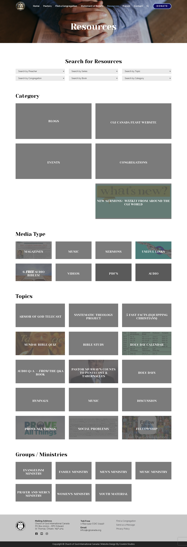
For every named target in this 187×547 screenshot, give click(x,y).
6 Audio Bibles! (34, 273)
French (126, 6)
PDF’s (113, 273)
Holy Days (146, 373)
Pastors (47, 6)
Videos (73, 273)
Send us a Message (125, 525)
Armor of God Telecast (40, 316)
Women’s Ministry (73, 494)
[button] (148, 6)
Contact (138, 6)
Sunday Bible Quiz (40, 344)
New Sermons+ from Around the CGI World (133, 202)
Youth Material (113, 494)
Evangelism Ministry (33, 471)
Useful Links (153, 251)
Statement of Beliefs (92, 6)
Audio (153, 273)
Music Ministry (153, 472)
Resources (113, 6)
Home (36, 6)
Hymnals (40, 401)
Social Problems (93, 429)
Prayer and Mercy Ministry (33, 493)
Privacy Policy (123, 529)
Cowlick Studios (127, 544)
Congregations (133, 162)
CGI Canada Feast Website (133, 122)
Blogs (53, 121)
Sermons (113, 251)
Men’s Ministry (113, 472)
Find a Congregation (66, 6)
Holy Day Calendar (146, 344)
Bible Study (93, 344)
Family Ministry (73, 472)
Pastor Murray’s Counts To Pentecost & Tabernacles (93, 373)
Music (73, 251)
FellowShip (146, 429)
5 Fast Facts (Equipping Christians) (147, 316)
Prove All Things (40, 429)
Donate (162, 6)
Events (53, 162)
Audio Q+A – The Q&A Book (40, 372)
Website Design (108, 544)
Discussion (147, 401)
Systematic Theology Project (93, 316)
